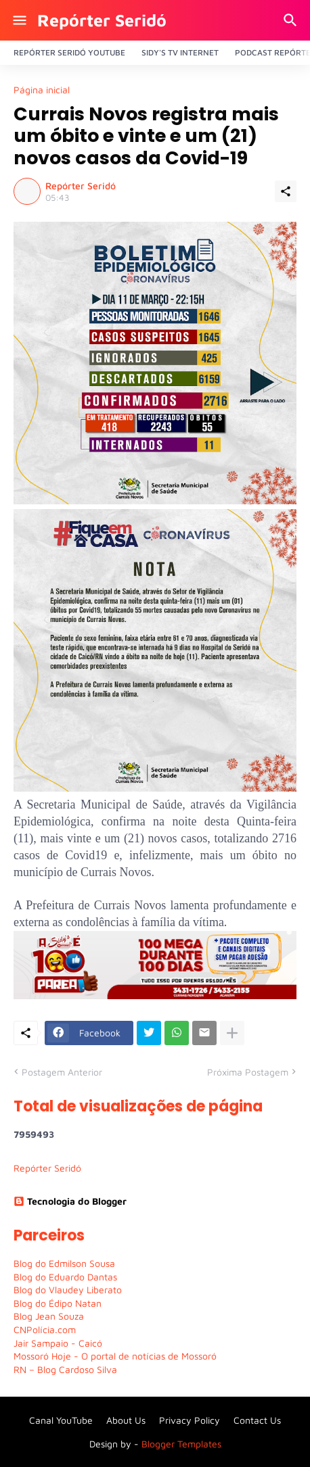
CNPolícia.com (45, 1329)
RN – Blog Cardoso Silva (65, 1369)
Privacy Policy (189, 1420)
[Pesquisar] (292, 20)
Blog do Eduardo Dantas (65, 1276)
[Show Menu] (18, 20)
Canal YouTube (61, 1420)
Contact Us (257, 1420)
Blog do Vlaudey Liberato (68, 1289)
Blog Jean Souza (49, 1316)
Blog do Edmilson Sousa (64, 1263)
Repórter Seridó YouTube (69, 52)
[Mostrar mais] (232, 1033)
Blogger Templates (181, 1443)
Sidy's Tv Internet (180, 52)
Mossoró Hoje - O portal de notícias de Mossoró (115, 1356)
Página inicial (42, 90)
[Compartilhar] (285, 191)
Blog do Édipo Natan (58, 1303)
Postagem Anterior (62, 1072)
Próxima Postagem (247, 1072)
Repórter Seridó (102, 20)
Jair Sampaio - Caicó (58, 1343)
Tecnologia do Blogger (70, 1201)
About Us (126, 1420)
